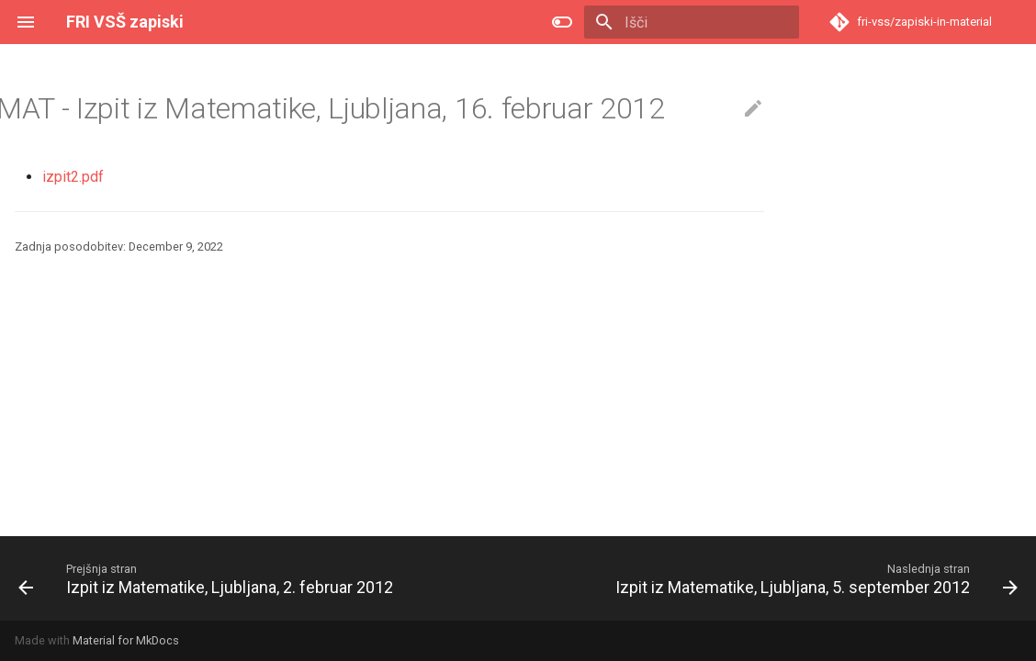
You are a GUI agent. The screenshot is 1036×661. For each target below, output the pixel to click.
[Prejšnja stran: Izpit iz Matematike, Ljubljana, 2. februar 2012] (208, 578)
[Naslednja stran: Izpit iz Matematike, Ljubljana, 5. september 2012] (813, 578)
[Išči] (691, 22)
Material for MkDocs (126, 640)
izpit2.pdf (73, 176)
